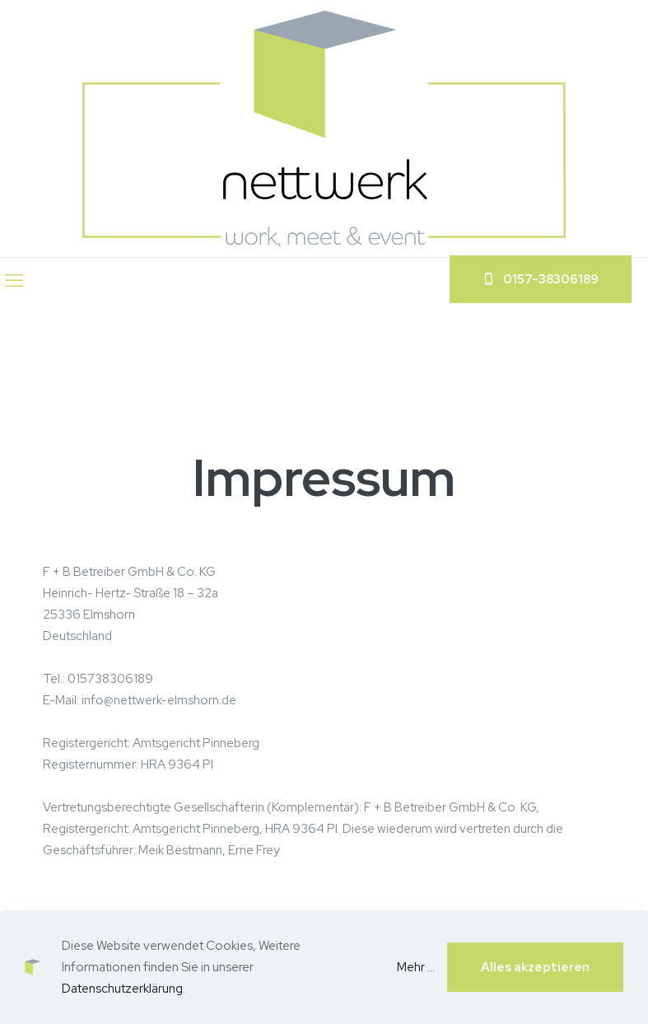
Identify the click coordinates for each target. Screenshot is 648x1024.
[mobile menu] (14, 281)
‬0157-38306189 (541, 279)
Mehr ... (416, 967)
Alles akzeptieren (535, 967)
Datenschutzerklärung (122, 988)
